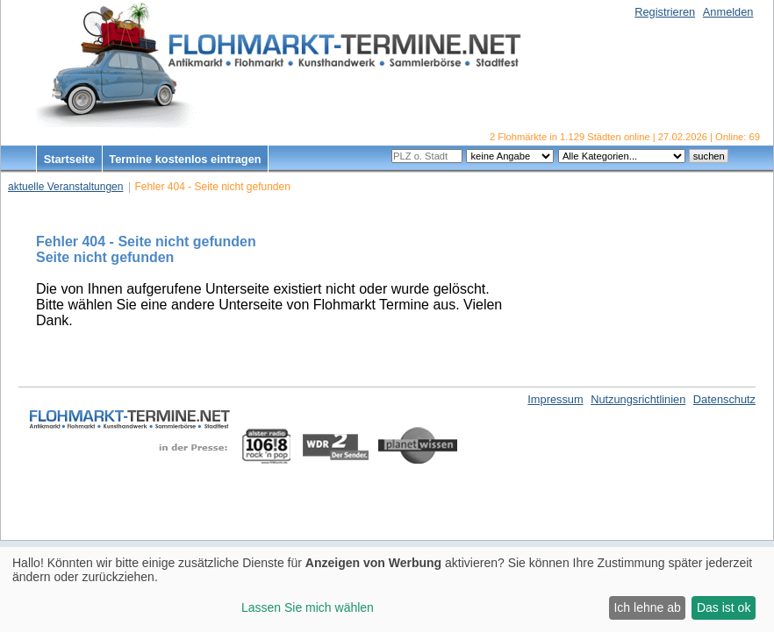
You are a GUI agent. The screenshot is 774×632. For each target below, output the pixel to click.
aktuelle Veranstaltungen (65, 187)
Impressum (555, 399)
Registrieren (664, 11)
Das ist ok (723, 607)
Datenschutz (724, 399)
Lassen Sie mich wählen (307, 607)
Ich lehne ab (646, 607)
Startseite (69, 159)
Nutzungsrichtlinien (638, 399)
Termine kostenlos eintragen (185, 159)
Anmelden (728, 11)
